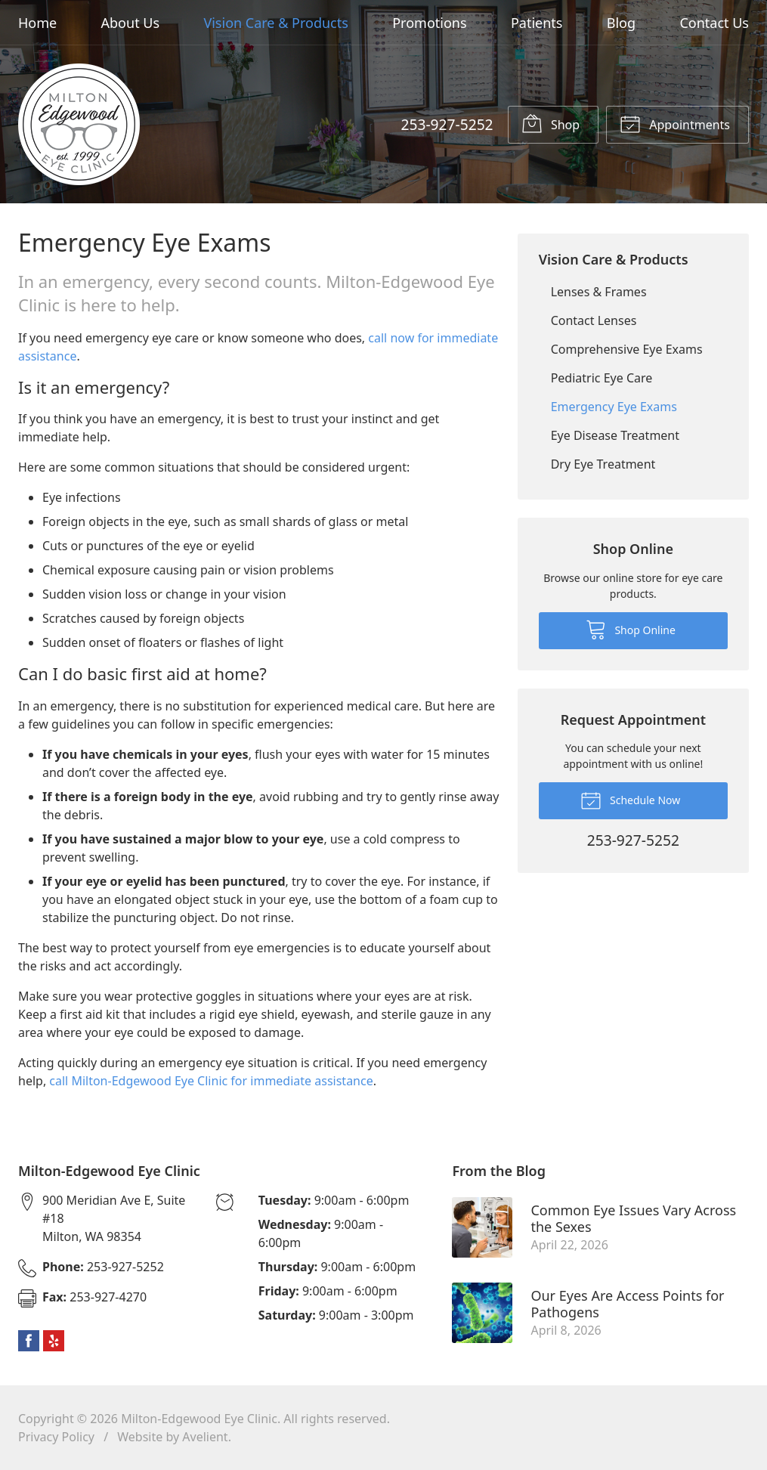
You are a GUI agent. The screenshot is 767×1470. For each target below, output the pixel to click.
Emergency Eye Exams (614, 406)
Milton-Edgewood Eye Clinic (199, 1418)
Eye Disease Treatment (615, 435)
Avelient (204, 1436)
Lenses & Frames (599, 291)
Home (37, 23)
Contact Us (714, 23)
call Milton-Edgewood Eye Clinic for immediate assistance (211, 1080)
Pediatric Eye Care (602, 378)
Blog (621, 23)
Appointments (675, 123)
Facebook (28, 1340)
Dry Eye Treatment (603, 464)
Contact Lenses (594, 320)
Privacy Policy (56, 1436)
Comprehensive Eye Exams (627, 349)
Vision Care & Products (275, 23)
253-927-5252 (447, 124)
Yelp (53, 1340)
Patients (537, 23)
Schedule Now (630, 799)
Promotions (429, 23)
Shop (550, 123)
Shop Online (631, 628)
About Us (130, 23)
